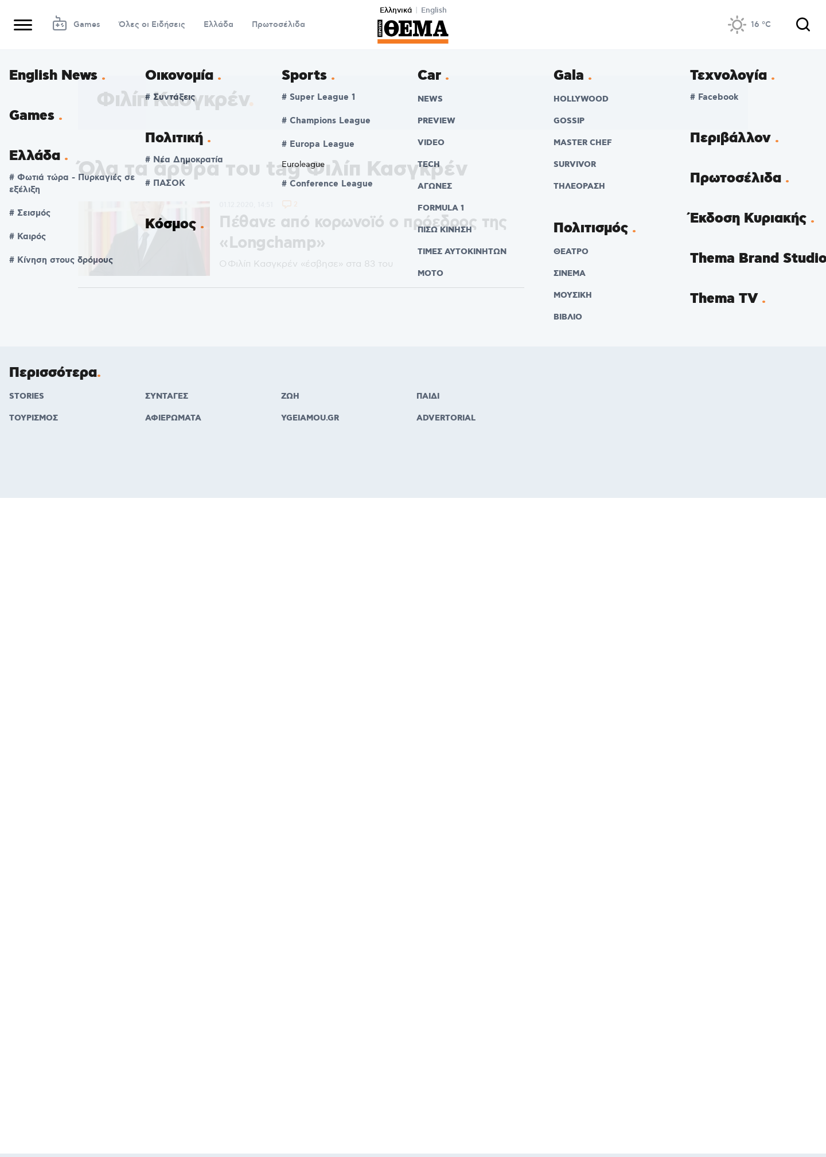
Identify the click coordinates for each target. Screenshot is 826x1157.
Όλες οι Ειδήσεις (152, 25)
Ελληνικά (396, 10)
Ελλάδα (218, 25)
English (434, 10)
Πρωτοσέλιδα (278, 25)
